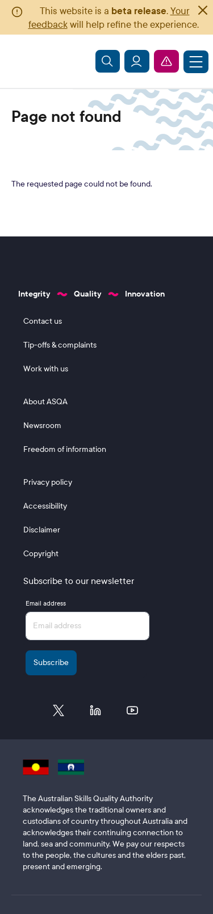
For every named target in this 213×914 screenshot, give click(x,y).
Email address (46, 603)
